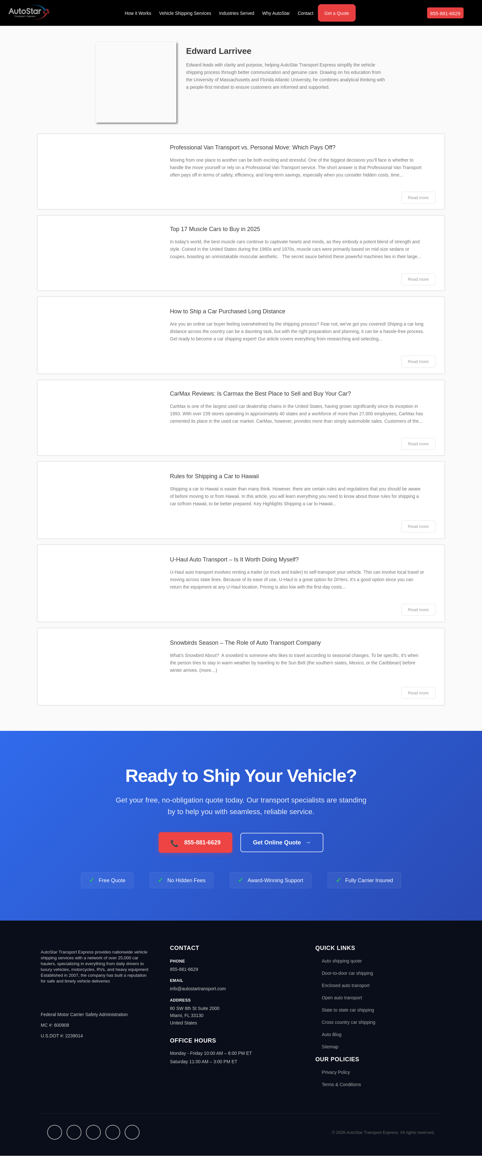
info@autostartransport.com (198, 992)
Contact (305, 13)
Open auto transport (342, 1001)
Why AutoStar (276, 13)
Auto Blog (331, 1038)
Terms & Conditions (341, 1088)
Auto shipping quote (342, 965)
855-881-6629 (445, 13)
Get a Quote (336, 13)
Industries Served (236, 13)
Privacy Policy (336, 1076)
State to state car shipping (348, 1014)
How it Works (138, 13)
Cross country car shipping (348, 1026)
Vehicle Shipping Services (185, 13)
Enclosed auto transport (346, 989)
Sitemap (330, 1051)
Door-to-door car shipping (347, 977)
